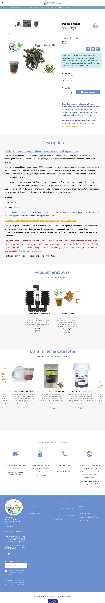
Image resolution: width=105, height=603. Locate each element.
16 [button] (76, 426)
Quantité (66, 73)
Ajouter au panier (88, 92)
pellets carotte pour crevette (28, 251)
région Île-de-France (65, 596)
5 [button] (42, 426)
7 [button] (48, 426)
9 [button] (54, 426)
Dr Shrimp (77, 244)
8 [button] (51, 426)
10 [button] (57, 426)
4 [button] (39, 426)
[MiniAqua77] (52, 2)
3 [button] (36, 426)
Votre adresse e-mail (11, 561)
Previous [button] (6, 382)
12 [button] (63, 426)
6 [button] (45, 426)
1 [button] (29, 426)
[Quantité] (67, 91)
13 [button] (66, 426)
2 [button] (32, 426)
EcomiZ (43, 596)
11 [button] (60, 426)
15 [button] (72, 426)
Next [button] (99, 382)
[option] (18, 24)
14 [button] (69, 426)
